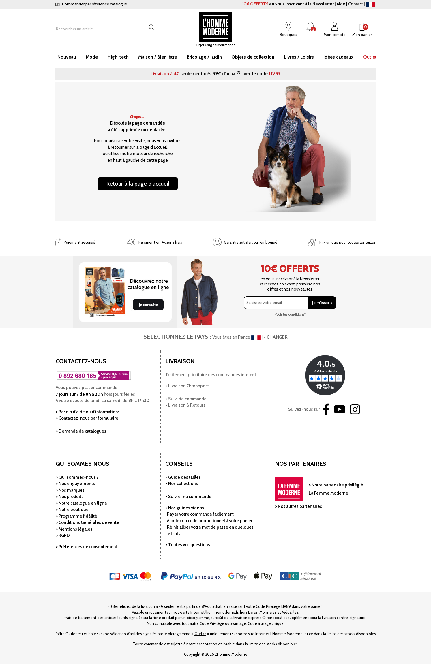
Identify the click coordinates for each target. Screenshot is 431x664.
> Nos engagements (75, 483)
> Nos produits (69, 496)
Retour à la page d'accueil (137, 183)
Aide (341, 4)
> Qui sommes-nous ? (77, 477)
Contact (355, 4)
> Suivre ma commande (188, 496)
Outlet (200, 633)
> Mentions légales (74, 529)
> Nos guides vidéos (184, 507)
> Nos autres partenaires (298, 506)
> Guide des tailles (183, 477)
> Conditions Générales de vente (87, 522)
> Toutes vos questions (187, 544)
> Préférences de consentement (86, 546)
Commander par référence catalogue (91, 4)
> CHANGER (275, 337)
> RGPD (63, 535)
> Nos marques (70, 490)
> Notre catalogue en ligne (81, 503)
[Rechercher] (95, 29)
